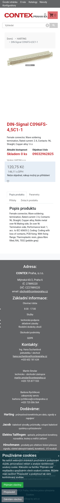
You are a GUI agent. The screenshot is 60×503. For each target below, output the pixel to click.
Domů (10, 38)
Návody (43, 2)
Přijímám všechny (12, 485)
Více (31, 144)
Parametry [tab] (34, 194)
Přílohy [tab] (12, 200)
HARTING (21, 38)
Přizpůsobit (9, 492)
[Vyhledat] (54, 25)
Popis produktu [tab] (16, 194)
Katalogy (33, 2)
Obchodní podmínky (30, 332)
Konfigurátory (9, 5)
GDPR (30, 338)
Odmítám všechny (13, 499)
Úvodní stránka (10, 2)
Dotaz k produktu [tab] (29, 200)
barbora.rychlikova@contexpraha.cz (30, 399)
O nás (23, 2)
